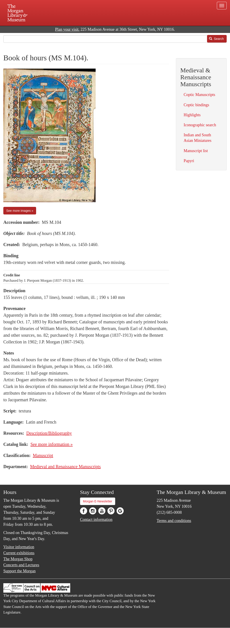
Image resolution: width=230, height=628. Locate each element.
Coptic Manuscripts (199, 94)
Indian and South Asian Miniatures (197, 138)
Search (216, 39)
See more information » (52, 444)
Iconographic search (200, 125)
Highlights (192, 115)
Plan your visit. (67, 29)
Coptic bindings (196, 105)
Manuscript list (196, 151)
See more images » (19, 210)
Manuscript (43, 455)
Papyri (189, 161)
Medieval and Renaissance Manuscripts (65, 466)
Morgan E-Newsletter (97, 501)
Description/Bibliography (49, 433)
